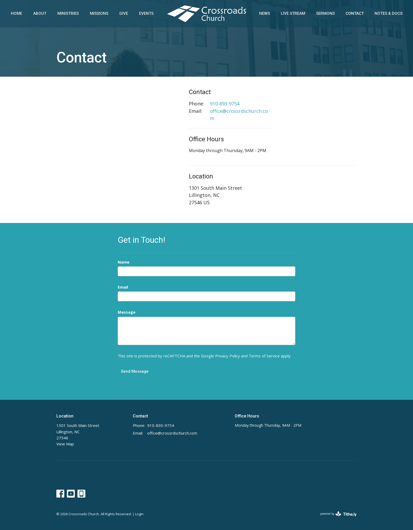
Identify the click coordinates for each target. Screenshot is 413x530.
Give (123, 13)
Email (123, 287)
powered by (338, 514)
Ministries (68, 13)
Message (126, 312)
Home (16, 13)
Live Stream (293, 13)
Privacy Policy (227, 355)
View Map (65, 443)
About (39, 13)
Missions (99, 13)
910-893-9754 (224, 103)
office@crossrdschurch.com (239, 114)
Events (146, 13)
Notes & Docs (388, 13)
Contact (355, 13)
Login (139, 514)
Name (123, 262)
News (264, 13)
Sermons (325, 13)
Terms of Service (264, 355)
